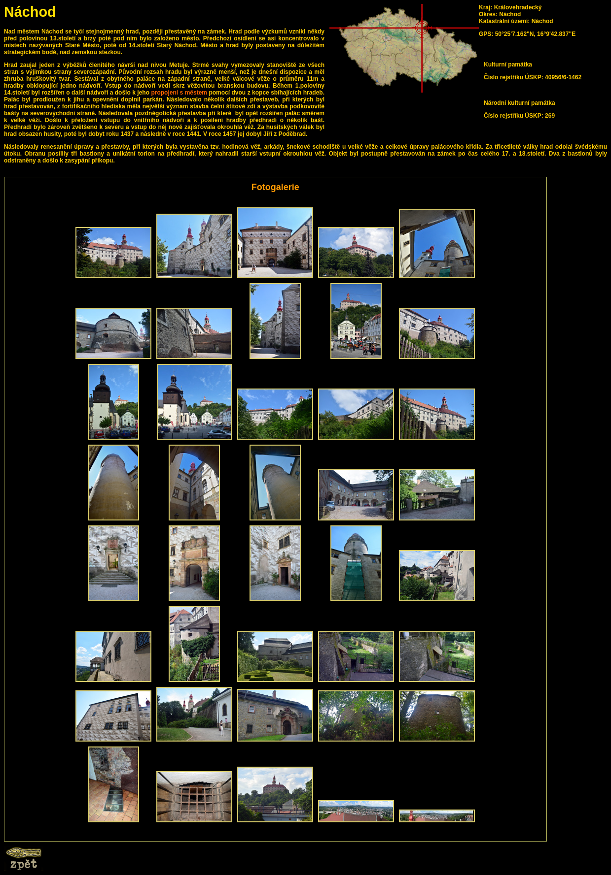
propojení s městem (179, 92)
